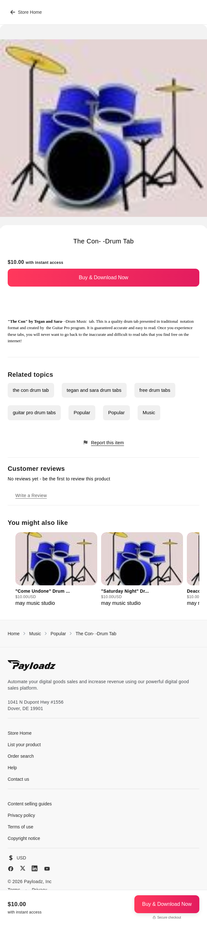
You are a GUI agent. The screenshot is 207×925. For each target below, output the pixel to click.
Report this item (103, 442)
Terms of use (20, 826)
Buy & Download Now (103, 277)
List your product (24, 744)
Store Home (26, 12)
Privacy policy (21, 815)
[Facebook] (11, 869)
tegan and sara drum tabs (94, 390)
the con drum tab (31, 390)
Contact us (18, 779)
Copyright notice (24, 838)
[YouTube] (47, 869)
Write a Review (31, 495)
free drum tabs (155, 390)
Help (12, 767)
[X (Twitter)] (22, 868)
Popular (82, 412)
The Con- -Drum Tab (96, 633)
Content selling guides (30, 803)
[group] (56, 569)
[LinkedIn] (34, 868)
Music (149, 412)
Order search (21, 756)
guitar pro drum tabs (34, 412)
